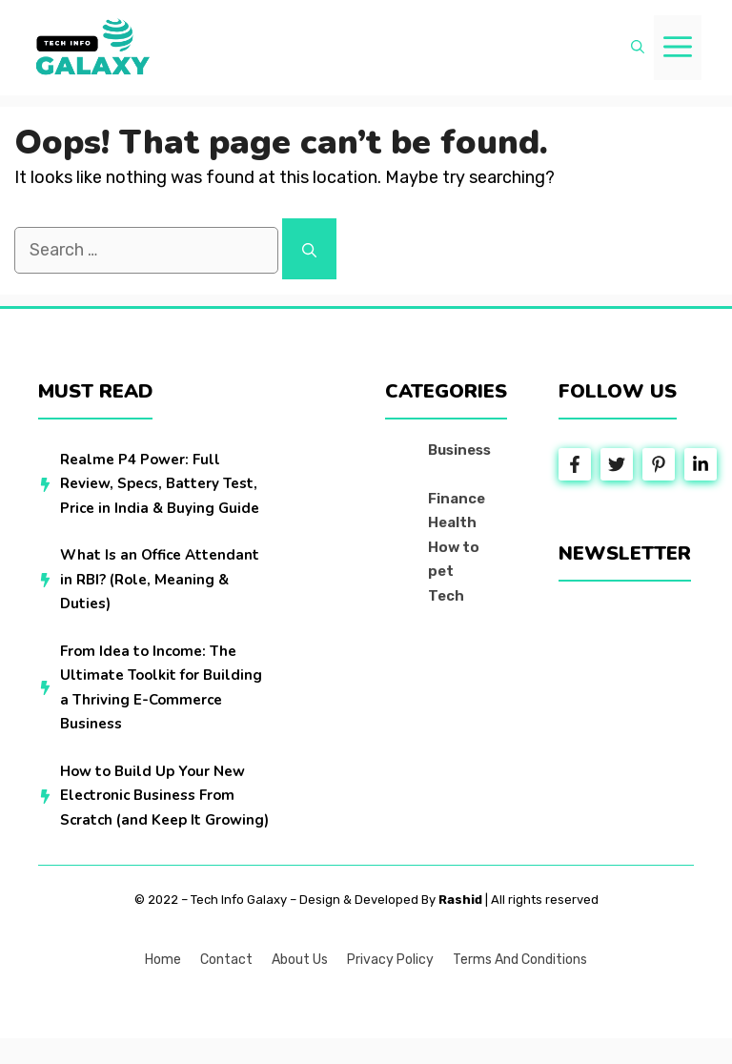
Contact (226, 959)
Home (163, 959)
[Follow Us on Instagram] (658, 464)
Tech (446, 595)
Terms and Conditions (520, 959)
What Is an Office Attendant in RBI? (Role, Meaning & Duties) (159, 579)
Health (452, 522)
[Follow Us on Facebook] (575, 464)
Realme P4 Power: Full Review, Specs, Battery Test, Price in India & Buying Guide (159, 484)
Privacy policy (390, 959)
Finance (456, 498)
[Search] (309, 248)
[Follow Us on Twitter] (616, 464)
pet (441, 571)
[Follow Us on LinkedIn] (700, 464)
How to (453, 547)
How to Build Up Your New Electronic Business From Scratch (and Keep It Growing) (164, 795)
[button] (637, 47)
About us (300, 959)
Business (459, 450)
